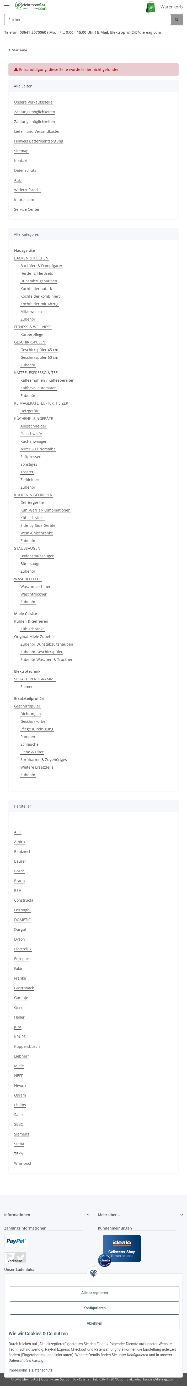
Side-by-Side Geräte (37, 525)
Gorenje (21, 997)
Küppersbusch (27, 1046)
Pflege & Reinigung (37, 728)
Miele (19, 1065)
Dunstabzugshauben (38, 280)
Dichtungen (30, 713)
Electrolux (22, 948)
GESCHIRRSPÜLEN (29, 342)
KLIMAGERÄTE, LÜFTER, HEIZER (41, 403)
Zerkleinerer (31, 479)
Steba (19, 1143)
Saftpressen (30, 456)
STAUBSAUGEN (27, 548)
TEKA (18, 1153)
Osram (20, 1095)
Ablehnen (94, 1323)
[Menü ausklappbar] (6, 3)
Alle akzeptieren (94, 1293)
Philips (20, 1104)
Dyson (19, 939)
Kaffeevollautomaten (38, 387)
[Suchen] (87, 19)
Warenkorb (172, 7)
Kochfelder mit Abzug (39, 303)
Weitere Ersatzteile (37, 767)
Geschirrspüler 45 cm (39, 349)
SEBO (19, 1124)
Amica (19, 841)
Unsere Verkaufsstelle (33, 102)
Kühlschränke (32, 517)
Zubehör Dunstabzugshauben (46, 644)
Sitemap (21, 150)
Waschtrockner (33, 594)
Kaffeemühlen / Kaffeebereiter (47, 380)
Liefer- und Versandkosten (37, 131)
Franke (20, 978)
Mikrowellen (31, 311)
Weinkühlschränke (36, 532)
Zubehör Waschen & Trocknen (46, 659)
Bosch (19, 870)
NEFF (18, 1075)
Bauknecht (23, 851)
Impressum (18, 1370)
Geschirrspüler (27, 706)
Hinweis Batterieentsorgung (38, 141)
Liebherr (21, 1056)
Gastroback (24, 987)
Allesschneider (33, 426)
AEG (17, 831)
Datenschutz (42, 1370)
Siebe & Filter (32, 751)
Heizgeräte (29, 410)
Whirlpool (22, 1163)
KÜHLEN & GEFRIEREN (33, 494)
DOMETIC (22, 919)
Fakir (18, 968)
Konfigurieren (94, 1308)
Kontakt (21, 160)
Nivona (20, 1085)
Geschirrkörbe (32, 721)
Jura (17, 1026)
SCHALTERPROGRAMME (35, 678)
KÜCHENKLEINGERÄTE (33, 418)
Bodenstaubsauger (37, 555)
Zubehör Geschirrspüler (41, 651)
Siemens (27, 686)
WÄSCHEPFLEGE (28, 578)
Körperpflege (31, 334)
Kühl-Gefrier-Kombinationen (45, 510)
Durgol (20, 929)
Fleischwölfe (31, 433)
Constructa (23, 900)
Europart (22, 958)
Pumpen (27, 736)
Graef (19, 1007)
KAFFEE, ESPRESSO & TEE (36, 372)
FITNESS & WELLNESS (32, 326)
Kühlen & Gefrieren (31, 621)
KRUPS (20, 1036)
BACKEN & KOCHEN (31, 258)
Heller (19, 1017)
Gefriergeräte (32, 502)
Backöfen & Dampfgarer (41, 265)
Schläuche (29, 744)
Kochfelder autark (36, 288)
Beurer (20, 861)
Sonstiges (28, 464)
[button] (46, 1214)
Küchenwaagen (33, 441)
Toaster (27, 471)
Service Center (27, 209)
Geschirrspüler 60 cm (39, 357)
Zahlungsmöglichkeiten (34, 111)
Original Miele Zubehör (34, 636)
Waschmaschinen (35, 586)
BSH (17, 890)
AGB (18, 180)
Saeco (19, 1114)
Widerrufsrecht (27, 189)
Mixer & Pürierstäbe (38, 448)
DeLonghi (22, 909)
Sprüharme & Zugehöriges (43, 759)
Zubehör (27, 319)
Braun (19, 880)
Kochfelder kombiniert (40, 296)
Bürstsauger (31, 563)
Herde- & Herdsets (36, 273)
